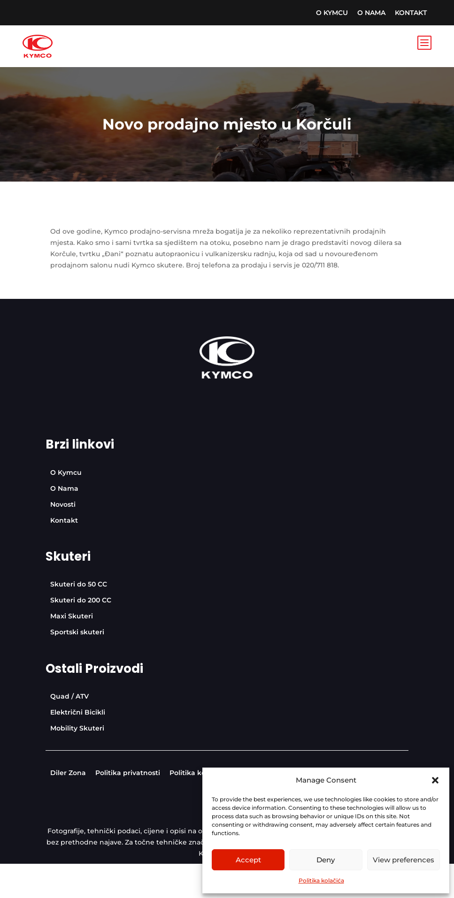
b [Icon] (423, 42)
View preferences (403, 859)
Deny (325, 859)
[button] (435, 780)
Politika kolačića (321, 880)
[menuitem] (332, 13)
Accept (248, 859)
